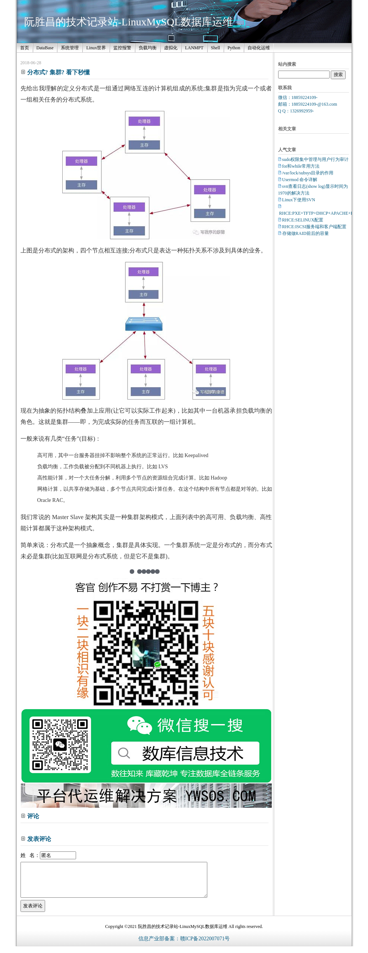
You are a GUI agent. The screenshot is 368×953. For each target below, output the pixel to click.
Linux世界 (96, 47)
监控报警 (122, 47)
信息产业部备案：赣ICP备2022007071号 (184, 945)
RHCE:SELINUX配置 (303, 220)
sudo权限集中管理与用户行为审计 (315, 159)
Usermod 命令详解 (300, 179)
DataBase (45, 47)
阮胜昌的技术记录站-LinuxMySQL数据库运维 (128, 22)
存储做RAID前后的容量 (305, 233)
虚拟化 (170, 47)
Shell (215, 47)
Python (233, 47)
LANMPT (194, 47)
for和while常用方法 (301, 166)
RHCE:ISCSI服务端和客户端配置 (314, 226)
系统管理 (70, 47)
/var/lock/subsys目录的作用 (308, 173)
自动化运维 (259, 47)
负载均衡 (148, 47)
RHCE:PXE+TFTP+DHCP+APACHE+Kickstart (323, 213)
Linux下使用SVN (298, 199)
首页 (24, 47)
